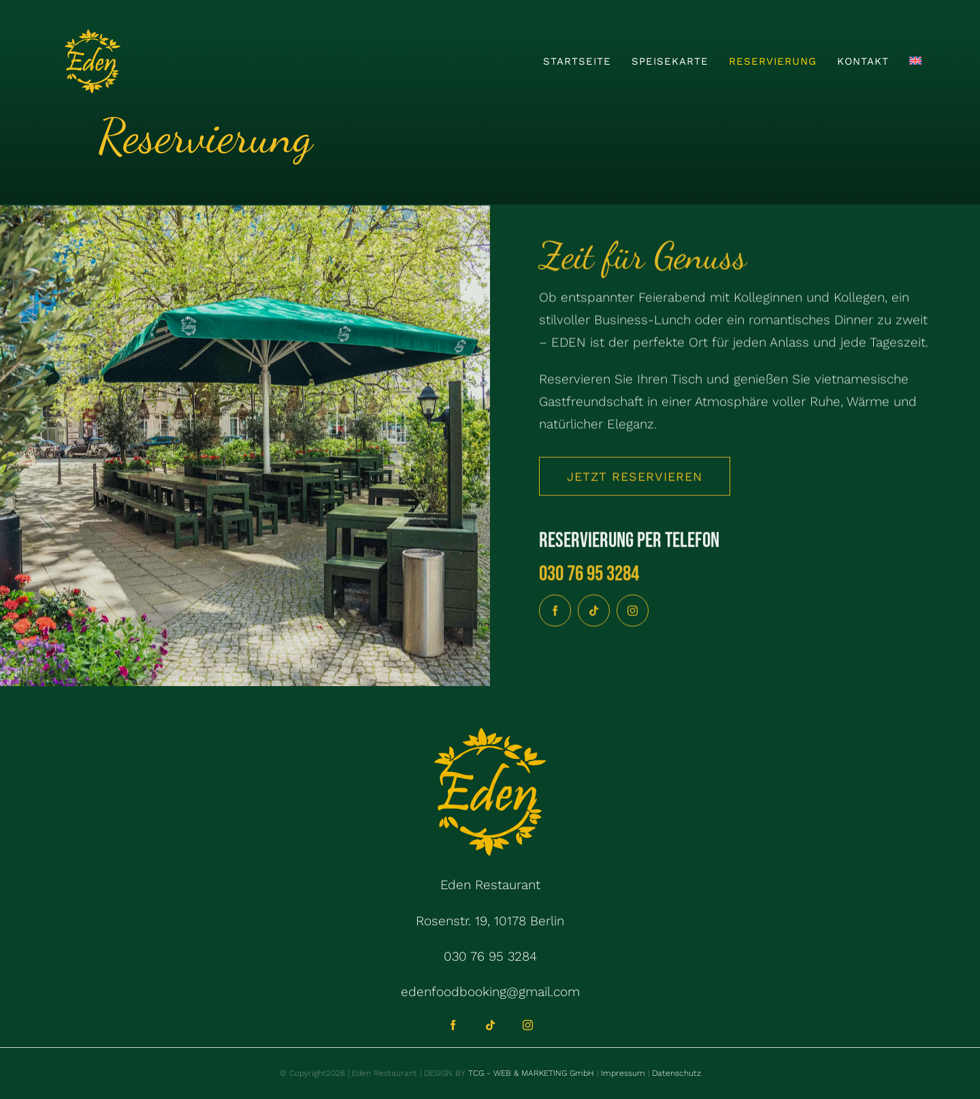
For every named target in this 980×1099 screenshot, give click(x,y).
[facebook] (555, 613)
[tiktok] (594, 613)
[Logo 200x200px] (93, 34)
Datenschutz (676, 1073)
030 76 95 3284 (589, 576)
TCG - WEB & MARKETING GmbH (530, 1073)
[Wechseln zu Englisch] (915, 61)
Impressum (621, 1073)
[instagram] (633, 613)
